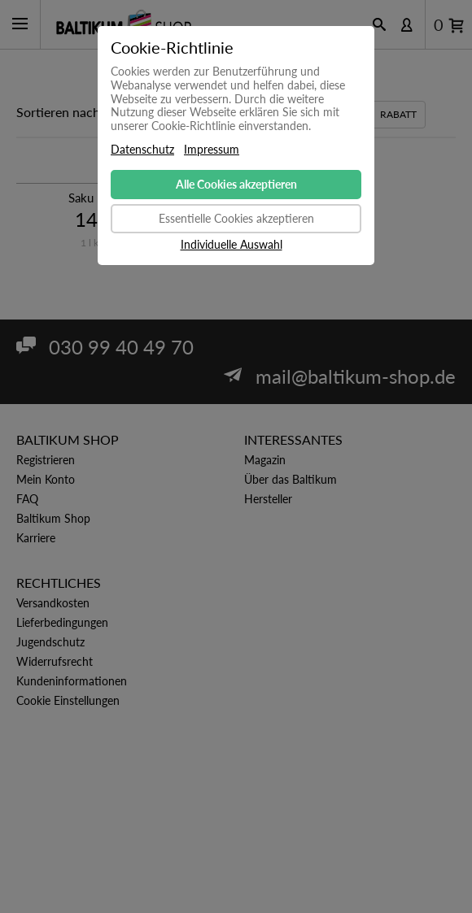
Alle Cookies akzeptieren (236, 184)
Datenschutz (142, 149)
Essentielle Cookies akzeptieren (236, 218)
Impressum (211, 149)
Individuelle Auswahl (231, 244)
